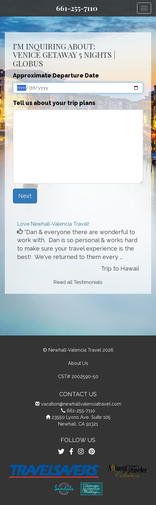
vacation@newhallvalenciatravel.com (81, 404)
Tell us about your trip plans (54, 102)
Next (25, 195)
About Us (78, 363)
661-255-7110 (76, 8)
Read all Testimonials (78, 282)
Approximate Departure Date (56, 75)
